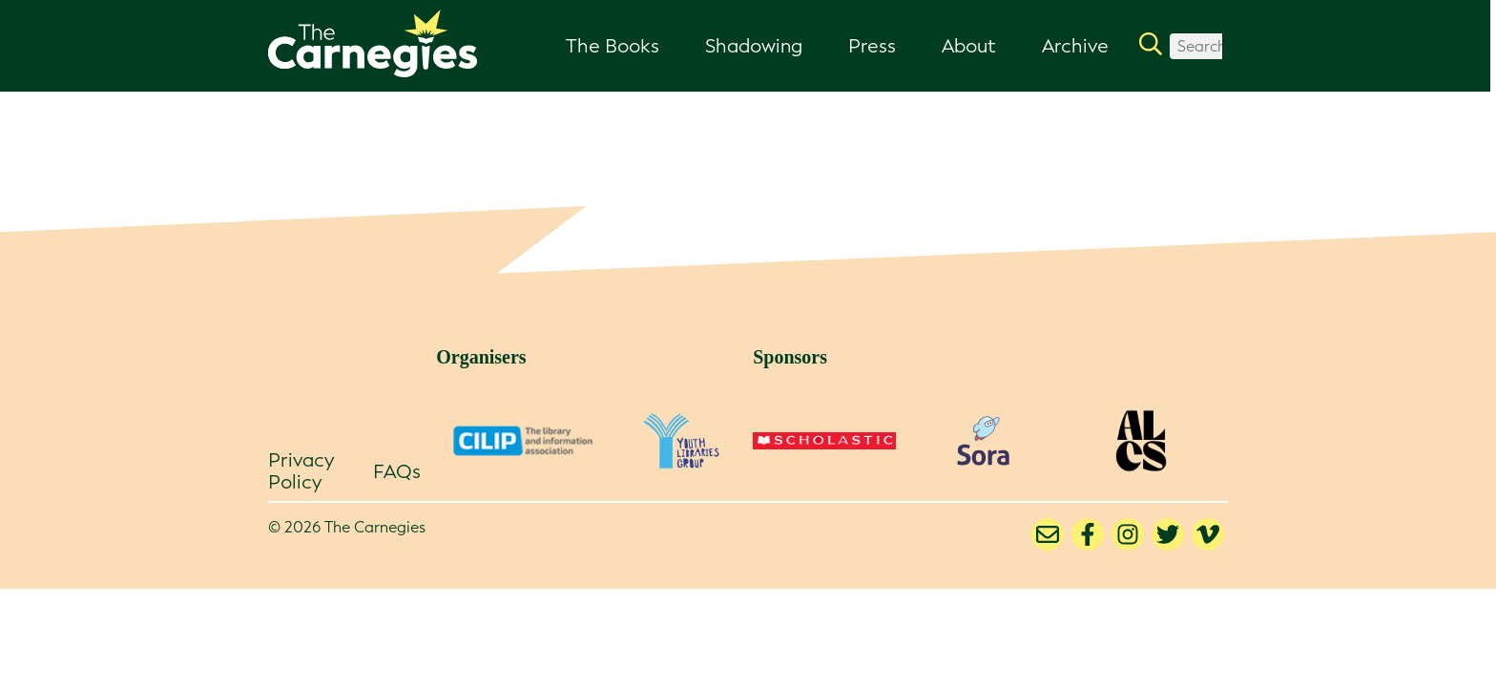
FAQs (397, 471)
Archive (1075, 46)
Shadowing (753, 46)
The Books (612, 46)
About (969, 46)
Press (872, 46)
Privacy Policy (301, 470)
